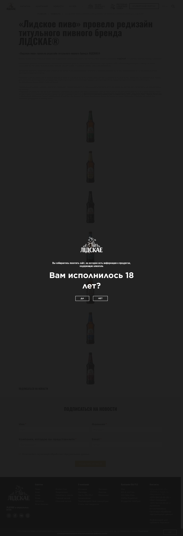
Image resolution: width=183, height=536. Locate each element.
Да (82, 298)
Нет (100, 298)
